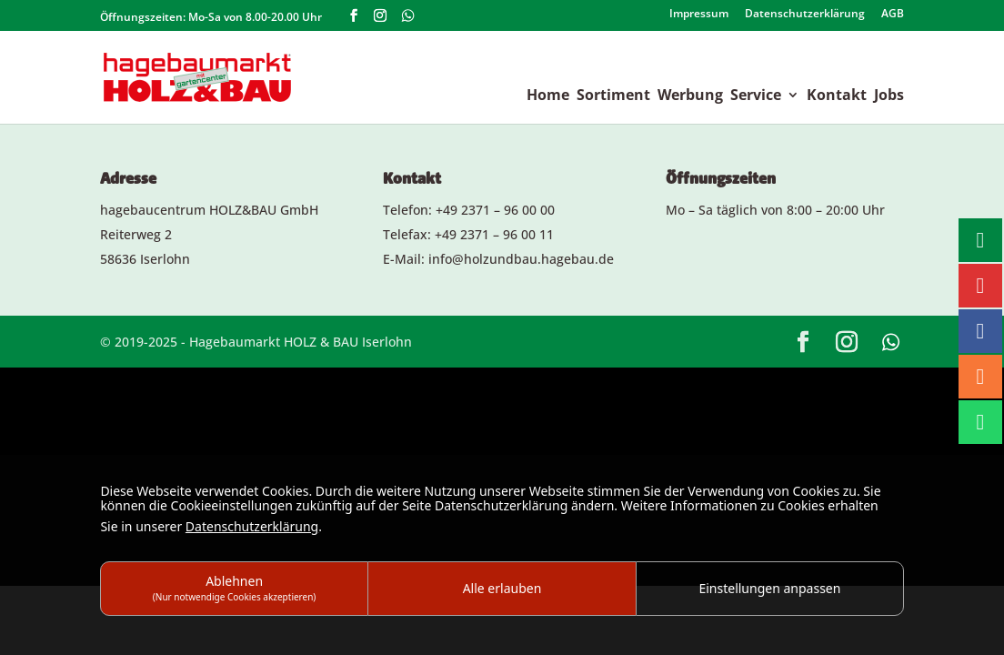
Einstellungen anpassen (769, 588)
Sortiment (613, 96)
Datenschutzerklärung (805, 14)
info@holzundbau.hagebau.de (521, 258)
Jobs (889, 96)
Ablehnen (234, 587)
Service (755, 96)
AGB (892, 14)
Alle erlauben (502, 588)
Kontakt (837, 96)
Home (548, 96)
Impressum (698, 14)
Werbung (690, 96)
